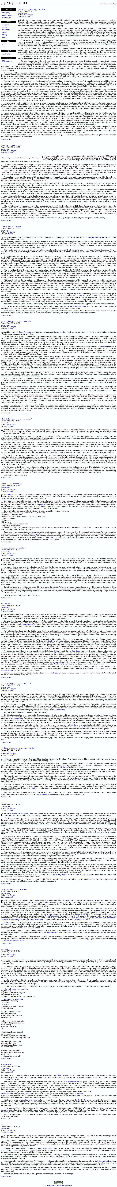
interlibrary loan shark (11, 226)
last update (55, 673)
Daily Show (73, 725)
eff (40, 1148)
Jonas (6, 922)
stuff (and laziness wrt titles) (14, 889)
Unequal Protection (51, 916)
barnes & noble (6, 1110)
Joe (91, 727)
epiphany (5, 949)
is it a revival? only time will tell (16, 683)
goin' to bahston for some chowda (16, 321)
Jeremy (43, 340)
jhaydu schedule (95, 237)
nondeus (89, 900)
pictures (5, 18)
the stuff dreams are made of (14, 548)
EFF (3, 47)
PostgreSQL (101, 910)
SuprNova (51, 641)
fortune (3, 739)
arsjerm (68, 900)
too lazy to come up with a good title (17, 748)
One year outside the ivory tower (32, 9)
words (9, 495)
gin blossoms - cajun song (13, 999)
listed (74, 824)
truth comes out (70, 1082)
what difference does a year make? (16, 419)
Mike (105, 347)
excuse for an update (20, 814)
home (4, 12)
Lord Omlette (60, 710)
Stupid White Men (36, 920)
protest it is (6, 1064)
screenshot (18, 719)
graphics (42, 505)
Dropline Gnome (71, 930)
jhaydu (45, 902)
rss (8, 12)
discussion (6, 1093)
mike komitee (103, 1161)
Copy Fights (89, 939)
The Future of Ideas (74, 918)
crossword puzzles (45, 794)
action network (48, 1148)
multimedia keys (50, 932)
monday (4, 1125)
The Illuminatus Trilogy (77, 306)
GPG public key (7, 61)
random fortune (7, 15)
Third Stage (75, 651)
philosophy (6, 30)
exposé (4, 803)
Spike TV (82, 727)
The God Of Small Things (63, 664)
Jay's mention (60, 332)
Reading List (6, 54)
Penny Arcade (61, 875)
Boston (56, 651)
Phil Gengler (28, 15)
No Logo (76, 778)
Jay (12, 340)
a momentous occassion (11, 484)
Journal (27, 17)
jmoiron (58, 1075)
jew (50, 1161)
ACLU (4, 44)
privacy (4, 35)
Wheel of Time (80, 920)
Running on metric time (11, 145)
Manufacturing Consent (17, 920)
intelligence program (29, 1100)
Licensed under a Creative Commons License (58, 1184)
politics (4, 32)
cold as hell (6, 604)
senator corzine (12, 1150)
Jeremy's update (25, 332)
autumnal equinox (26, 625)
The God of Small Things (80, 914)
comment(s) (23, 13)
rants (4, 37)
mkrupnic (32, 788)
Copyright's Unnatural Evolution (12, 940)
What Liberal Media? (98, 918)
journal (4, 27)
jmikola (79, 295)
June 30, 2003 (80, 875)
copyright (5, 25)
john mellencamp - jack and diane (16, 989)
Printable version (6, 139)
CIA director (82, 1100)
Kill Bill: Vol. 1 (49, 537)
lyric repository (36, 534)
